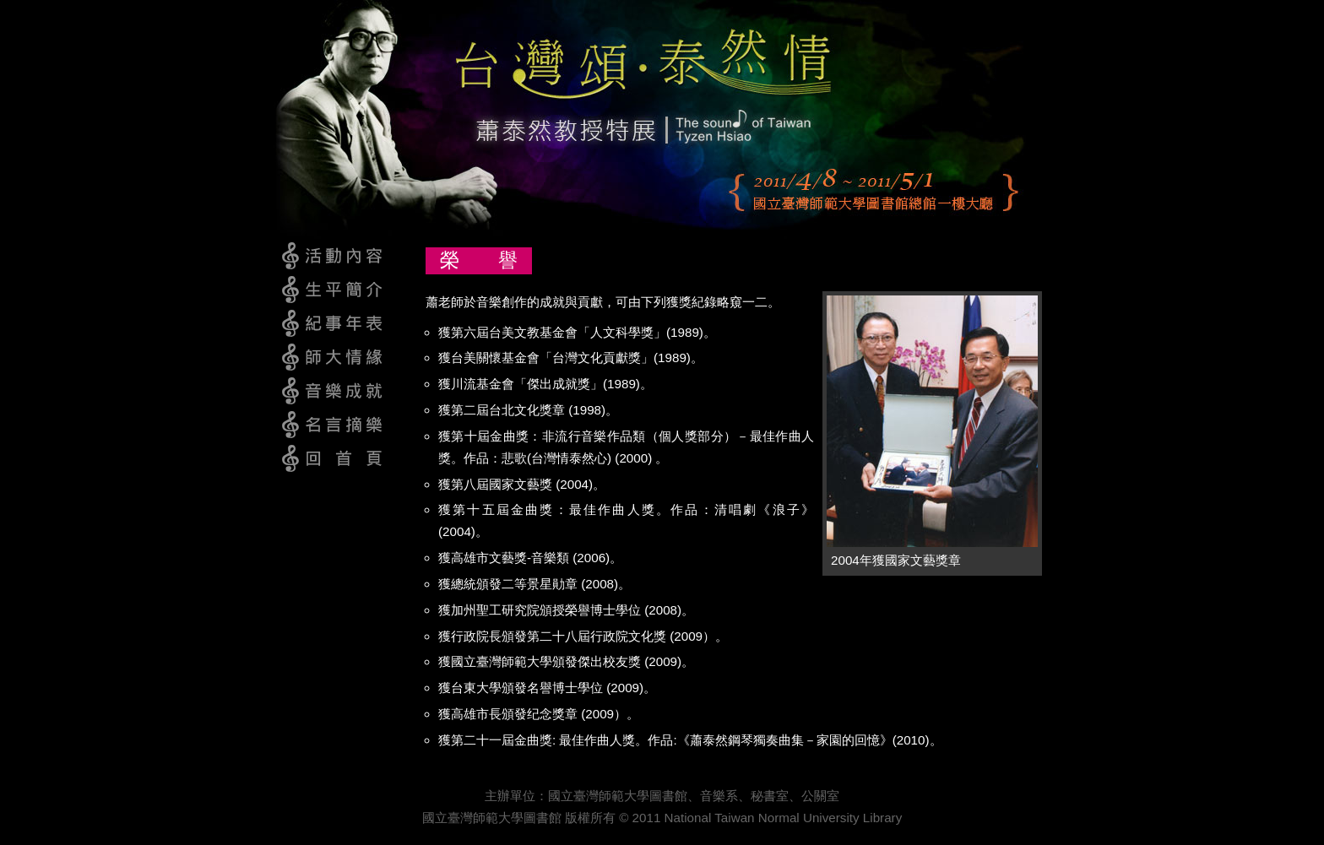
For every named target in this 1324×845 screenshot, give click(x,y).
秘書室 (770, 795)
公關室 (820, 795)
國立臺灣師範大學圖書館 (617, 795)
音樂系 (719, 795)
